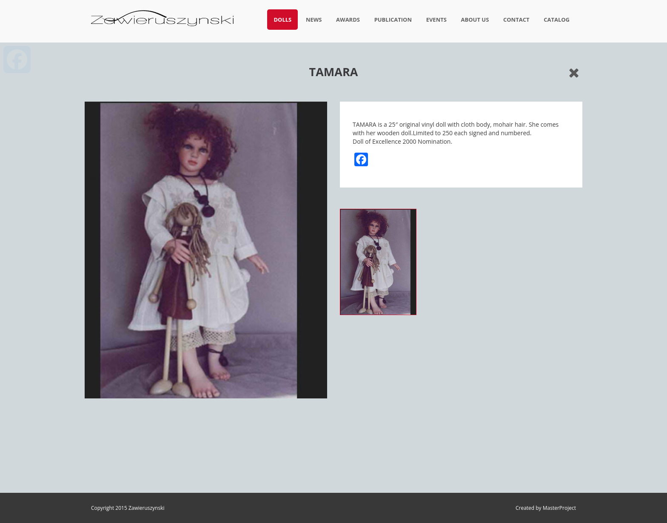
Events (436, 19)
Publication (393, 19)
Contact (516, 19)
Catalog (557, 19)
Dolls (282, 19)
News (314, 19)
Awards (348, 19)
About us (475, 19)
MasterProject (559, 508)
